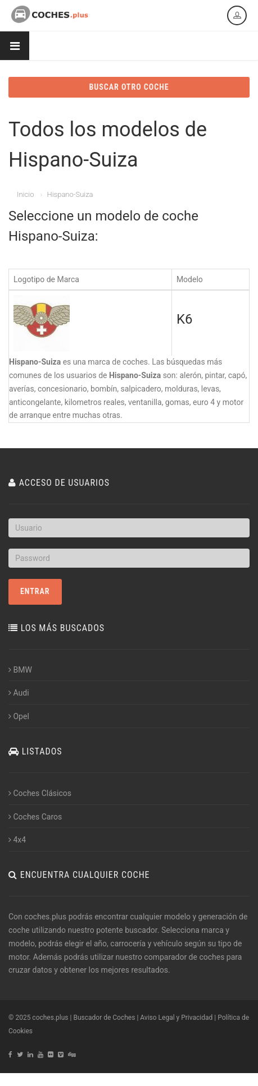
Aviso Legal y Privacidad (176, 1017)
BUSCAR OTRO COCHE (129, 86)
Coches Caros (35, 816)
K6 (184, 319)
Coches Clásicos (39, 793)
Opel (18, 716)
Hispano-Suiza (70, 194)
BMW (20, 669)
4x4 (17, 839)
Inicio (25, 194)
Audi (18, 692)
